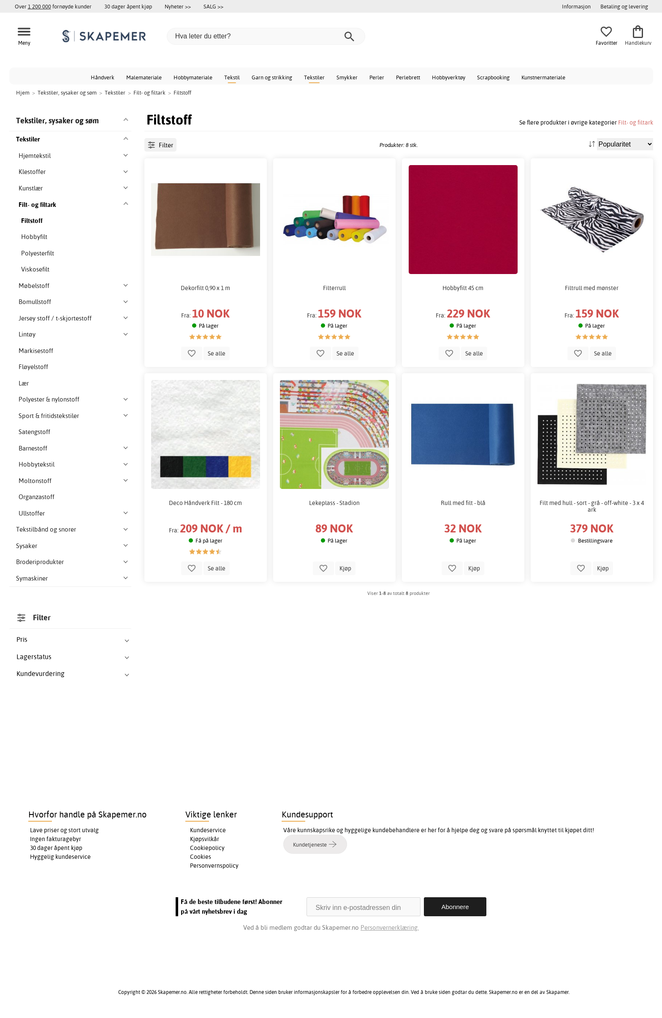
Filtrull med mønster (592, 288)
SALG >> (213, 6)
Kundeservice (208, 830)
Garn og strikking (272, 77)
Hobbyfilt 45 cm (462, 288)
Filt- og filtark (635, 122)
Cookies (200, 857)
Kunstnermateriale (543, 77)
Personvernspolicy (214, 865)
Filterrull (334, 288)
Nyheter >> (178, 6)
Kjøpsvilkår (204, 839)
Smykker (347, 77)
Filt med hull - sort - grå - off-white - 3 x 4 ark (592, 506)
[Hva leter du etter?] (266, 36)
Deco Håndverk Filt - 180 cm (205, 502)
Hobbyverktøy (448, 77)
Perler (376, 77)
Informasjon (576, 6)
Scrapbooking (493, 77)
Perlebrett (408, 77)
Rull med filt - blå (463, 502)
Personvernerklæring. (390, 927)
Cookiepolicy (207, 848)
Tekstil (232, 77)
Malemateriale (144, 77)
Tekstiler (314, 77)
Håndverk (102, 77)
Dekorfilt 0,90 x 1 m (205, 288)
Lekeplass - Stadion (334, 502)
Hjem (23, 92)
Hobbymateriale (193, 77)
